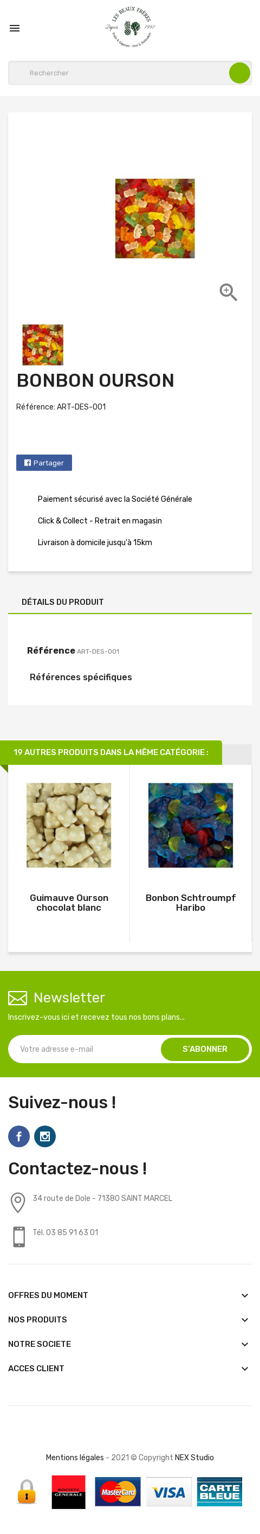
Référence (51, 650)
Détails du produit (63, 602)
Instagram (45, 1136)
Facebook (19, 1136)
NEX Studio (194, 1457)
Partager (49, 463)
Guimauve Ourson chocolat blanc (69, 902)
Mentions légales (75, 1457)
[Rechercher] (130, 73)
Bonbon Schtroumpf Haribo (191, 902)
